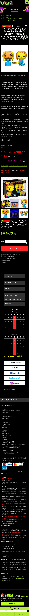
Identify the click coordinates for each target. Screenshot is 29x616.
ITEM (6, 17)
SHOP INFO (8, 303)
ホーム (2, 15)
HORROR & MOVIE (17, 18)
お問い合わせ (22, 614)
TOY (11, 17)
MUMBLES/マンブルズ (9, 389)
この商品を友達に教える (8, 257)
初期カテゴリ (8, 15)
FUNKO (13, 20)
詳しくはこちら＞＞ (22, 471)
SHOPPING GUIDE (11, 295)
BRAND (7, 20)
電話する (7, 614)
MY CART (16, 608)
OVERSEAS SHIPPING (12, 299)
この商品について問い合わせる (9, 258)
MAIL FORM (12, 603)
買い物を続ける (6, 260)
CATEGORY (8, 18)
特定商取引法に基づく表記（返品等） (11, 255)
